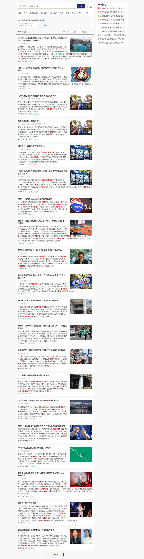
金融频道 (32, 496)
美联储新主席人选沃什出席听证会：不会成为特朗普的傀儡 (120, 16)
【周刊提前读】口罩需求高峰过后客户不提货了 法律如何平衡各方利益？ (42, 172)
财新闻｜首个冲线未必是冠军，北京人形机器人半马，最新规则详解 (42, 327)
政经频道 (31, 548)
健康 (29, 294)
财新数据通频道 (33, 114)
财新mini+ (31, 214)
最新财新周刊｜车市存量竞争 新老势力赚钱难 (116, 20)
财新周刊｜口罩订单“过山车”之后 (31, 146)
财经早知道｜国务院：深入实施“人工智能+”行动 (117, 8)
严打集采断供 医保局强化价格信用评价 (33, 375)
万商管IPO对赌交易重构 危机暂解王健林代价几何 (38, 400)
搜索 (81, 6)
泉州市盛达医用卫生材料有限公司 (31, 20)
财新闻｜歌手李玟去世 (27, 503)
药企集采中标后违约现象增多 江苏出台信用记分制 (38, 300)
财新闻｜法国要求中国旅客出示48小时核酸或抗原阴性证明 (41, 426)
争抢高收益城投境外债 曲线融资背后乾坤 (34, 448)
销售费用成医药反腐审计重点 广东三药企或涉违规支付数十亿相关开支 (42, 276)
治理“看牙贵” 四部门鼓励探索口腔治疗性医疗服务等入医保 (41, 350)
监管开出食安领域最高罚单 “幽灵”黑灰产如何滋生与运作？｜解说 (42, 69)
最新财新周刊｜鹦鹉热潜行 (29, 121)
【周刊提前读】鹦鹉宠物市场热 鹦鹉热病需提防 (37, 96)
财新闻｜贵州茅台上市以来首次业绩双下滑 (35, 199)
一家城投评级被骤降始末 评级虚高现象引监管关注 (117, 31)
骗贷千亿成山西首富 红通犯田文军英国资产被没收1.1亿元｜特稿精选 (42, 474)
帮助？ (90, 7)
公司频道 (31, 61)
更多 (44, 26)
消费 (29, 89)
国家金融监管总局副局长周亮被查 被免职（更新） (117, 43)
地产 (29, 268)
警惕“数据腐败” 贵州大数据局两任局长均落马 (36, 530)
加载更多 (55, 555)
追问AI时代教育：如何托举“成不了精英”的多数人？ (118, 27)
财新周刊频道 (32, 139)
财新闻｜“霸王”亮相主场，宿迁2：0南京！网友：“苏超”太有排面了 (42, 222)
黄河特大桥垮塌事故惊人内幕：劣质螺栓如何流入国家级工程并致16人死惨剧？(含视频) (42, 39)
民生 (29, 319)
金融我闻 (32, 419)
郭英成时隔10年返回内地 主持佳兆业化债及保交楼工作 (40, 250)
